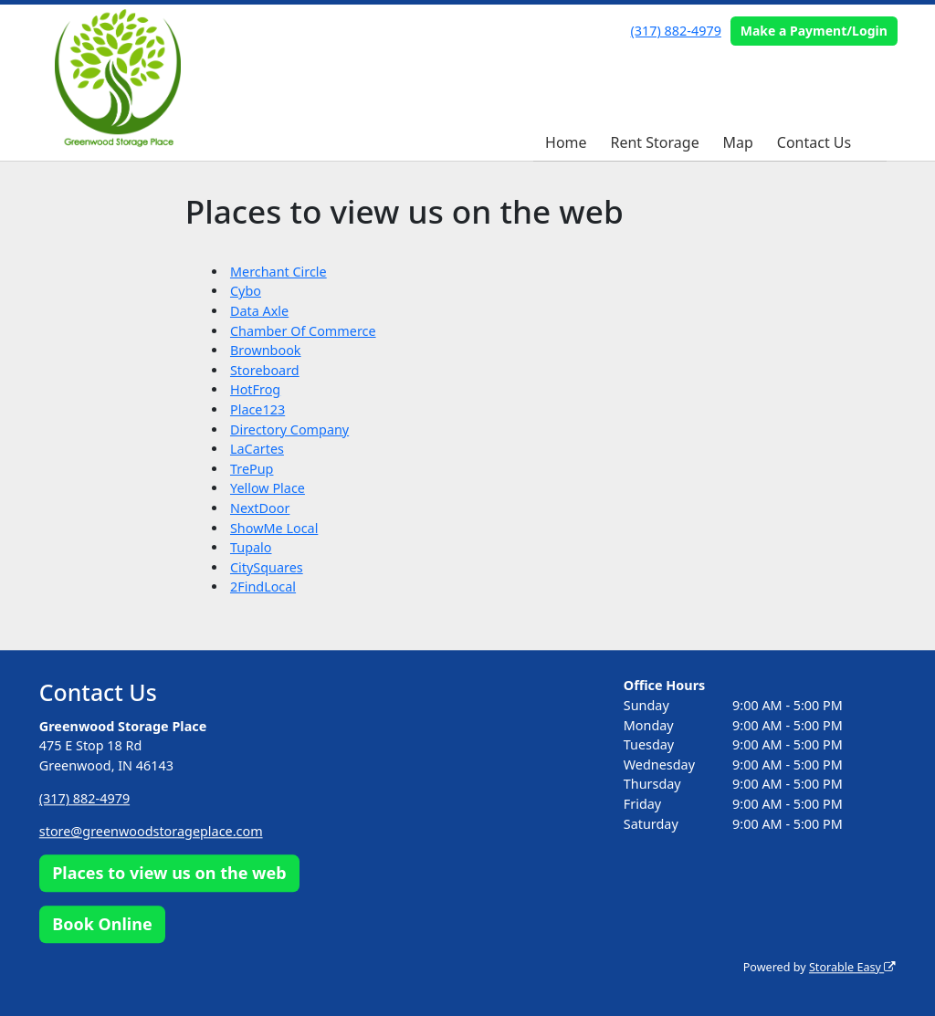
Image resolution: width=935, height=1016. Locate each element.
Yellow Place (267, 488)
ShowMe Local (274, 528)
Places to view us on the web (169, 874)
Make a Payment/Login (814, 30)
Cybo (245, 290)
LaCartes (257, 448)
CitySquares (266, 567)
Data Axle (259, 310)
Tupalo (251, 547)
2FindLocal (263, 586)
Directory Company (289, 429)
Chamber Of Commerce (303, 331)
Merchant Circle (278, 271)
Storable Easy (852, 967)
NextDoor (259, 508)
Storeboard (264, 370)
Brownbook (265, 350)
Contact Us (814, 142)
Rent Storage (655, 142)
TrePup (252, 468)
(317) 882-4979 (676, 30)
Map (738, 142)
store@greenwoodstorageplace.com (151, 831)
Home (566, 142)
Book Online (102, 924)
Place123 (257, 409)
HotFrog (255, 389)
